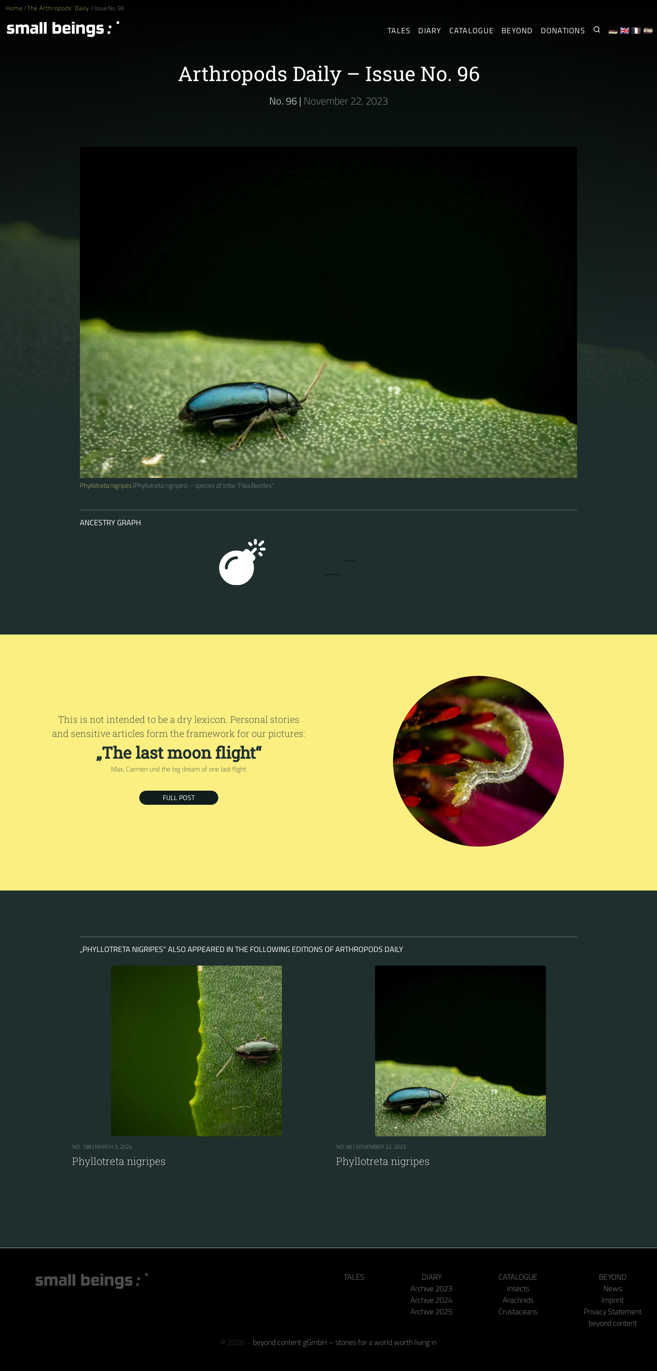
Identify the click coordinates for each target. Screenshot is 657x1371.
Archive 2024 (431, 1300)
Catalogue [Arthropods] (471, 30)
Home (14, 8)
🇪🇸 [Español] (648, 30)
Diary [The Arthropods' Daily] (429, 30)
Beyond (613, 1277)
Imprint (612, 1300)
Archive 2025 (431, 1311)
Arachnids (518, 1300)
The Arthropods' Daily (59, 8)
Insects (518, 1288)
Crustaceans (518, 1311)
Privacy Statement (613, 1311)
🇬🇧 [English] (625, 30)
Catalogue (518, 1277)
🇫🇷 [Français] (636, 30)
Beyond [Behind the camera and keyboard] (517, 30)
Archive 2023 (431, 1288)
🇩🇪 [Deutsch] (613, 30)
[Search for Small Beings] (597, 30)
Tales (399, 30)
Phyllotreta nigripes (106, 485)
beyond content (613, 1323)
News (613, 1288)
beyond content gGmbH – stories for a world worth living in (345, 1342)
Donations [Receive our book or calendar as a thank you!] (563, 30)
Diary (432, 1277)
